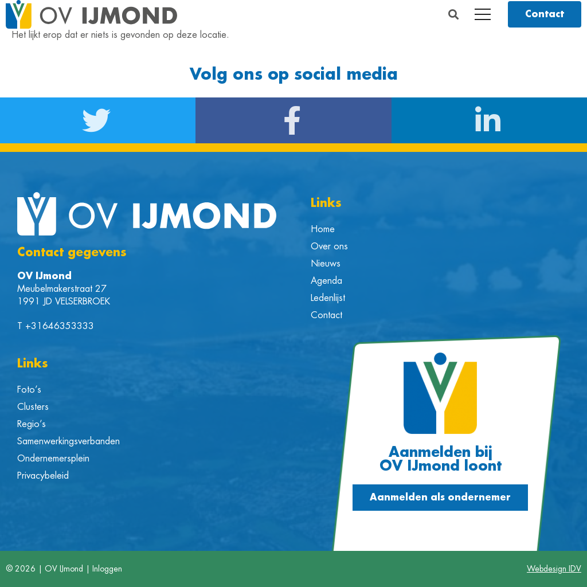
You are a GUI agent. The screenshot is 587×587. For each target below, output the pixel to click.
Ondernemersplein (53, 458)
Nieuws (326, 263)
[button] (453, 14)
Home (323, 229)
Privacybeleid (43, 475)
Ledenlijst (328, 298)
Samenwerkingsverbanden (68, 441)
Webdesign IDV (554, 569)
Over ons (329, 246)
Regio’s (31, 424)
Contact (326, 315)
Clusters (33, 407)
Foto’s (29, 389)
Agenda (326, 280)
